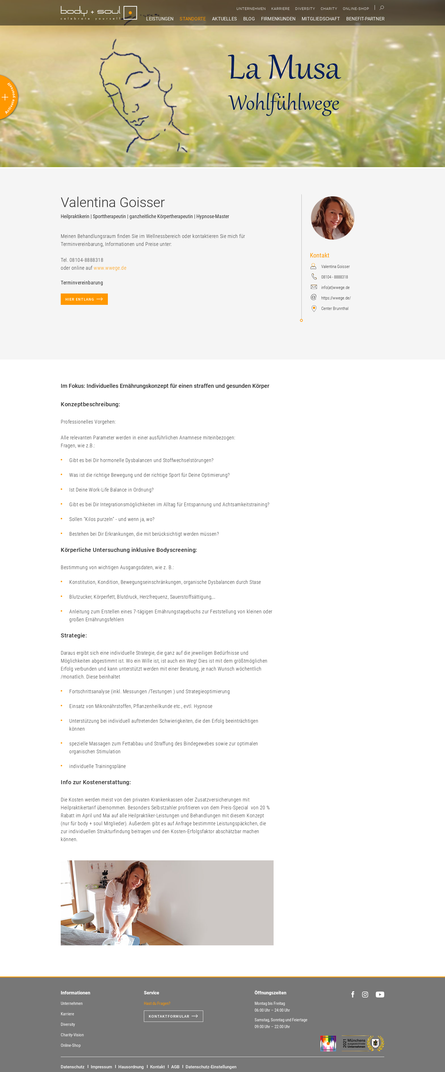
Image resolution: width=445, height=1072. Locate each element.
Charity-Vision (72, 1034)
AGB (175, 1066)
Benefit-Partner (365, 19)
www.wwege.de (110, 268)
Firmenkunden (278, 19)
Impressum (101, 1066)
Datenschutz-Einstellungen (211, 1066)
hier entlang (79, 299)
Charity (329, 9)
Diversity (305, 9)
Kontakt (157, 1066)
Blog (249, 19)
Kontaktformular (169, 1016)
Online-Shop (356, 9)
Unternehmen (251, 9)
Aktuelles (224, 19)
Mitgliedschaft (321, 19)
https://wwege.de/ (336, 298)
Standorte (193, 19)
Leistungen (159, 19)
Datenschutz (73, 1066)
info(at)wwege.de (335, 287)
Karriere (280, 9)
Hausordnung (131, 1066)
